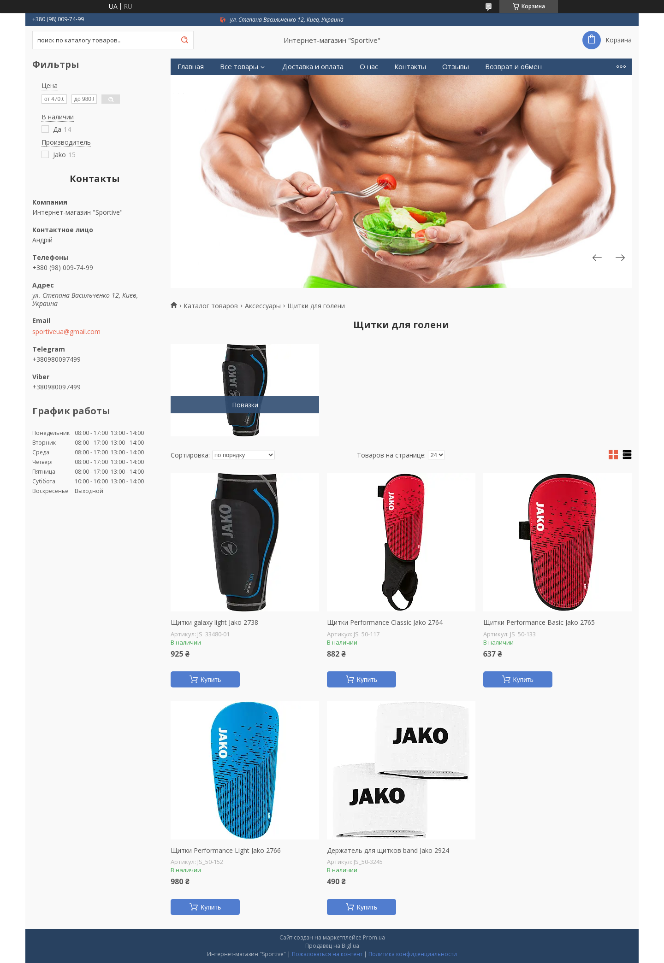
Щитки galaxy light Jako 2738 (214, 622)
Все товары (239, 66)
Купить (211, 679)
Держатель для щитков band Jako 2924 (388, 850)
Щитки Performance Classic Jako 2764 (385, 622)
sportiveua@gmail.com (66, 332)
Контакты (410, 66)
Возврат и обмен (513, 66)
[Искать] (184, 40)
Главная (191, 66)
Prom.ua (374, 937)
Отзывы (455, 66)
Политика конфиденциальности (412, 954)
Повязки (245, 404)
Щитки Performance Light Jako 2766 (226, 850)
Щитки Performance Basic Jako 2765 (539, 622)
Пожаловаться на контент (327, 954)
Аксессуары (263, 306)
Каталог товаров (211, 306)
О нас (369, 66)
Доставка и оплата (313, 66)
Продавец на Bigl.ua (332, 946)
